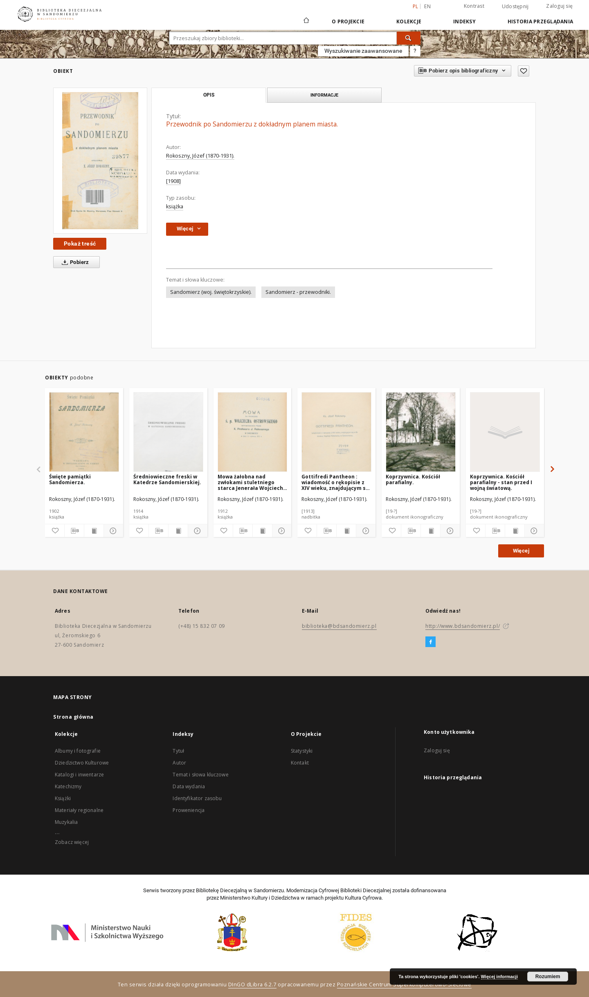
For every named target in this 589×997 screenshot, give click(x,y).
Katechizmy (68, 786)
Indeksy (464, 21)
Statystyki (302, 750)
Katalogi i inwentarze (79, 774)
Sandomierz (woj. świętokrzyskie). (211, 292)
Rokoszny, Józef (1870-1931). (200, 155)
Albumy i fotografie (78, 750)
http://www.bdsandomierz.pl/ (462, 626)
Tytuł (178, 750)
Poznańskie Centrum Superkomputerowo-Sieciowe (404, 984)
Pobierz (73, 262)
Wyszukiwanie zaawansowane (363, 50)
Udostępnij (515, 6)
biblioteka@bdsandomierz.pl (339, 626)
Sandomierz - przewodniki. (298, 292)
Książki (63, 798)
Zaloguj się (559, 5)
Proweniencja (189, 810)
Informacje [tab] (324, 95)
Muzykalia (66, 822)
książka (174, 206)
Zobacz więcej (72, 842)
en (427, 6)
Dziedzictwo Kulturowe (82, 762)
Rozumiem (547, 976)
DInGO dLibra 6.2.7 (252, 984)
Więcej (521, 551)
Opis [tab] (208, 95)
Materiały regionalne (79, 810)
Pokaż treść (80, 243)
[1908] (173, 181)
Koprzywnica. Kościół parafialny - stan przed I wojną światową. (501, 482)
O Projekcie (348, 21)
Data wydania (189, 786)
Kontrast (474, 5)
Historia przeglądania (540, 21)
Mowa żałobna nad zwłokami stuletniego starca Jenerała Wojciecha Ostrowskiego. (252, 482)
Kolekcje (408, 21)
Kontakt (300, 762)
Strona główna (73, 716)
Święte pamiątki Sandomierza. (70, 479)
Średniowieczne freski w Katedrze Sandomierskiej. (167, 479)
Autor (179, 762)
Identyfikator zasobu (197, 798)
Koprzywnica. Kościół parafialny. (413, 479)
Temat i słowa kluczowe (200, 774)
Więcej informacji (499, 976)
